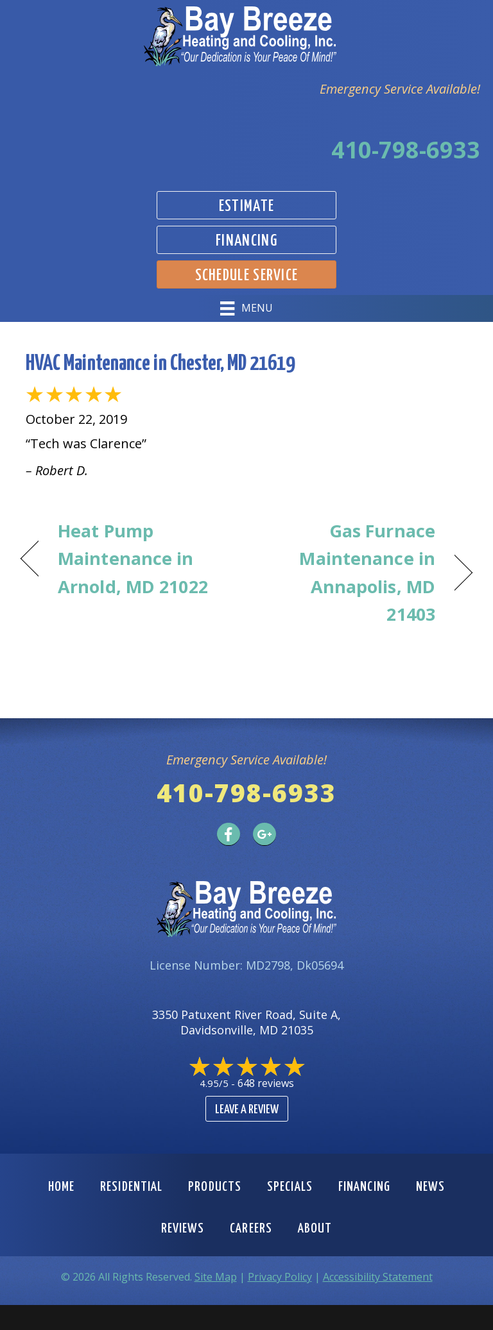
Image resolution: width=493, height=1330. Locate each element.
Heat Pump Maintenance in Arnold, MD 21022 (133, 558)
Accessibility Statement (378, 1277)
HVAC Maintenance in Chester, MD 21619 (160, 364)
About (315, 1228)
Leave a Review (247, 1110)
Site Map (216, 1277)
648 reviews (266, 1083)
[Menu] (246, 308)
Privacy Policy (280, 1277)
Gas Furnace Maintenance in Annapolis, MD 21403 (347, 572)
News (430, 1187)
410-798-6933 (405, 149)
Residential (131, 1187)
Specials (290, 1187)
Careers (251, 1228)
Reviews (183, 1228)
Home (61, 1187)
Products (214, 1187)
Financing (364, 1187)
